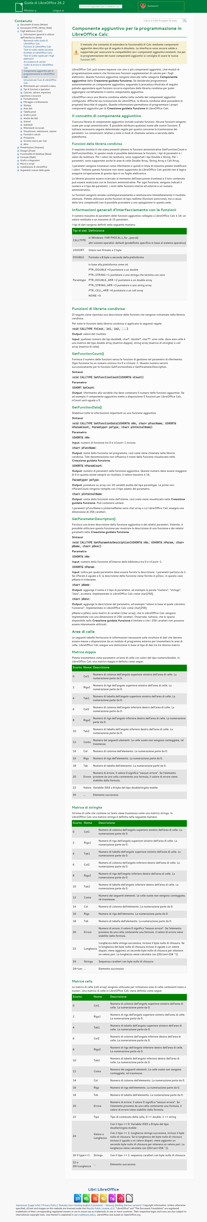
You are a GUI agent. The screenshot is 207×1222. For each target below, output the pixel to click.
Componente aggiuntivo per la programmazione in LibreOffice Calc (39, 73)
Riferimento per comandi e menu (39, 86)
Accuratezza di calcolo (35, 61)
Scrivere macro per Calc (35, 140)
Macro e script (27, 163)
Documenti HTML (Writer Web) (36, 27)
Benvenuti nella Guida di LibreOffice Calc (36, 42)
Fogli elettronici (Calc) (31, 31)
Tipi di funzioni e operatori (36, 89)
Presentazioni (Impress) (32, 147)
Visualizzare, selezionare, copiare (39, 131)
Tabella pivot (29, 111)
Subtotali (27, 124)
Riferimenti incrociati (33, 127)
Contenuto (23, 21)
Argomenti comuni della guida (35, 170)
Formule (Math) (28, 157)
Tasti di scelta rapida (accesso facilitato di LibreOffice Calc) (38, 51)
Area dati (27, 108)
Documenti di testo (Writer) (34, 24)
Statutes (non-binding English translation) (81, 1205)
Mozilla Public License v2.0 (100, 1208)
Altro (25, 144)
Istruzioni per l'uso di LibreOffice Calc (40, 81)
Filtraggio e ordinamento (35, 102)
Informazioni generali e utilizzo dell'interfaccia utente (37, 36)
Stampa (27, 105)
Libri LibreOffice (103, 1189)
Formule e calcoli (31, 134)
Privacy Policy (49, 1205)
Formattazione (30, 98)
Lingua (57, 10)
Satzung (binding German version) (123, 1205)
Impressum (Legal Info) (28, 1205)
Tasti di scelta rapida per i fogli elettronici (39, 57)
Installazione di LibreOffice (33, 166)
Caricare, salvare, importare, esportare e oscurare (35, 94)
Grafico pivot (29, 114)
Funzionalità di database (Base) (35, 153)
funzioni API (88, 59)
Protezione (28, 137)
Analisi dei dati (30, 118)
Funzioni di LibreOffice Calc (37, 46)
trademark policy (87, 1214)
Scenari (27, 121)
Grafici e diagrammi (30, 160)
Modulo (29, 10)
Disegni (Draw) (27, 150)
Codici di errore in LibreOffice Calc (38, 66)
